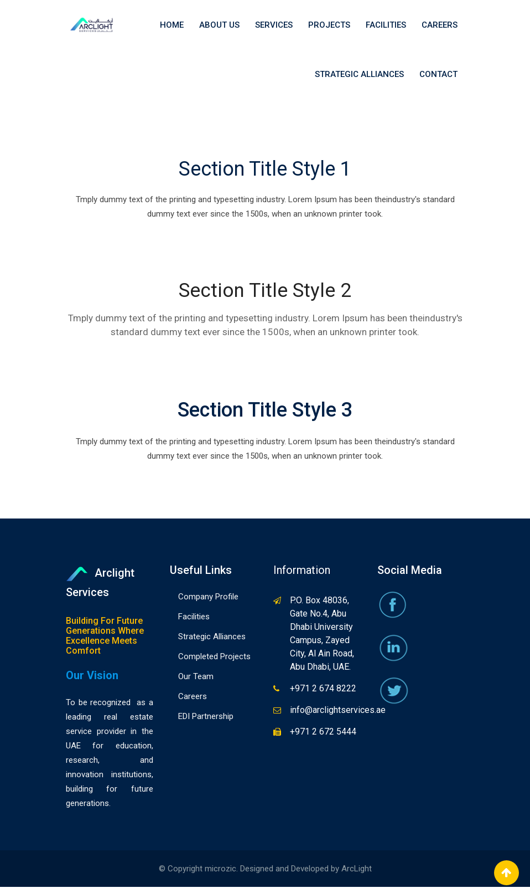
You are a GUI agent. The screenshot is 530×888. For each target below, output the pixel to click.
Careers (440, 25)
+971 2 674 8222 (323, 689)
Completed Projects (214, 658)
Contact (438, 75)
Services (274, 25)
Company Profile (208, 598)
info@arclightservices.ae (338, 711)
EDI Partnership (205, 717)
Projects (329, 25)
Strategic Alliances (359, 75)
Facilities (386, 25)
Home (172, 25)
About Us (219, 25)
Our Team (196, 677)
